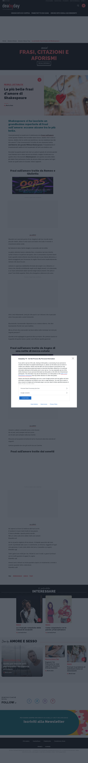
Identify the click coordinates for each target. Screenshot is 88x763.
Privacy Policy (53, 404)
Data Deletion (34, 404)
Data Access (44, 404)
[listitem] (44, 388)
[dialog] (44, 381)
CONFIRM (27, 398)
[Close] (73, 358)
